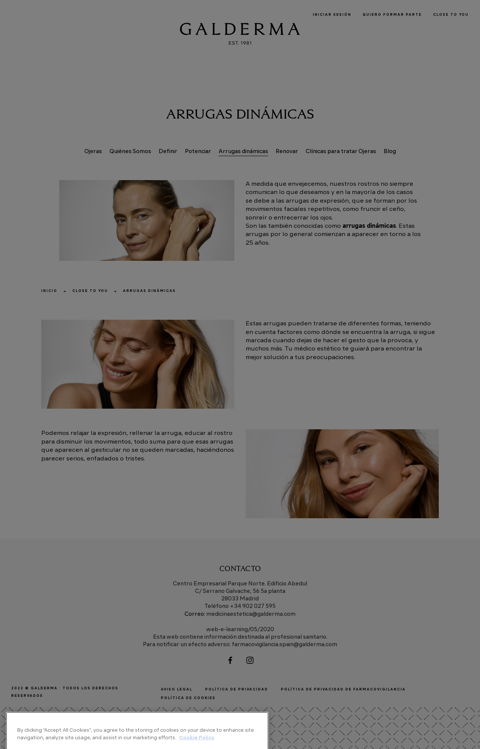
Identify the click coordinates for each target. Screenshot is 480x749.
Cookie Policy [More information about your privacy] (196, 743)
